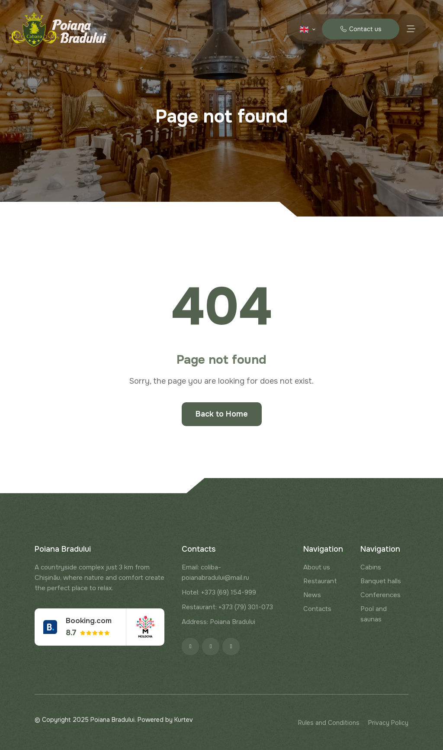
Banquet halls (380, 581)
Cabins (370, 567)
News (312, 595)
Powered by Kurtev (165, 720)
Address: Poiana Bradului (218, 621)
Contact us (361, 29)
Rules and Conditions (329, 723)
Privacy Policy (388, 723)
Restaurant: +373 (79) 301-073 (227, 607)
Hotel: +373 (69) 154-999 (219, 592)
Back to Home (222, 414)
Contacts (317, 609)
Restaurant (320, 581)
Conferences (380, 595)
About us (316, 567)
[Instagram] (210, 646)
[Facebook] (190, 646)
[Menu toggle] (410, 28)
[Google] (231, 646)
